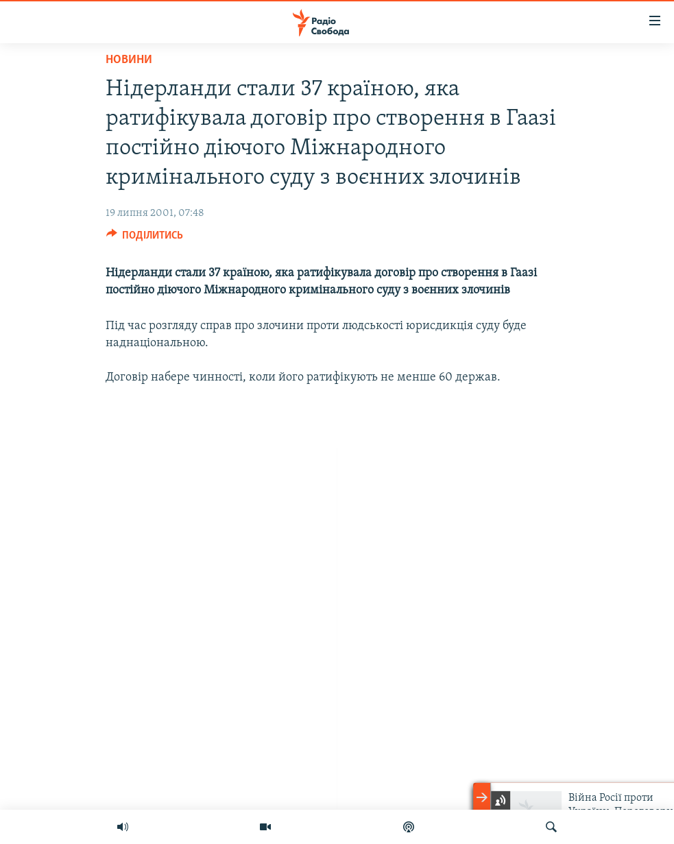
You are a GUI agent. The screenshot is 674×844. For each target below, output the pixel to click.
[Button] (145, 239)
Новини (129, 60)
